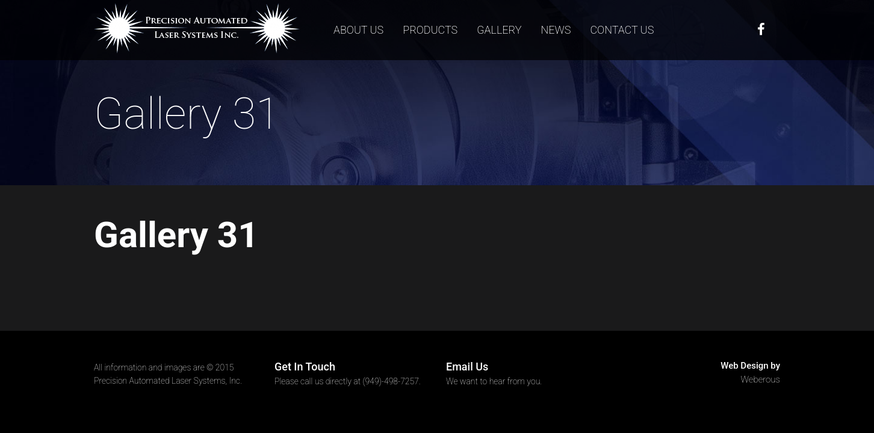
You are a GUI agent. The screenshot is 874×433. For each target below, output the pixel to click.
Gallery (499, 29)
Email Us (467, 366)
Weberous (761, 379)
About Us (358, 29)
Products (430, 29)
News (556, 29)
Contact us (622, 29)
